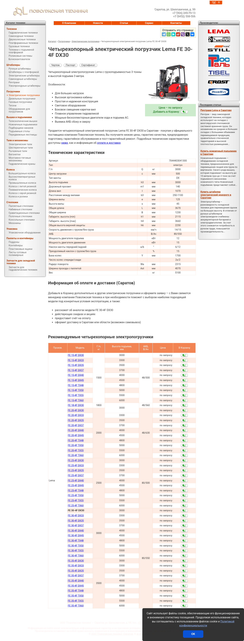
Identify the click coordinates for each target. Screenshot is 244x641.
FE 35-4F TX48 (76, 590)
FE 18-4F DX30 (76, 405)
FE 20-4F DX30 (76, 410)
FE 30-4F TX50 (76, 545)
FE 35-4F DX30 (76, 560)
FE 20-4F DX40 (76, 430)
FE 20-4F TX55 (76, 450)
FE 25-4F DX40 (76, 480)
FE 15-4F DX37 (76, 370)
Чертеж (55, 65)
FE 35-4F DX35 (76, 570)
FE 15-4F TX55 (76, 395)
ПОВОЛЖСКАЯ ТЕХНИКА (46, 11)
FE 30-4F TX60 (76, 555)
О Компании (69, 23)
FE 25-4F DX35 (76, 470)
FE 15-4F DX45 (76, 380)
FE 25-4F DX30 (76, 460)
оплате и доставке (109, 142)
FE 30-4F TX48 (76, 540)
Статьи (124, 23)
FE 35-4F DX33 (76, 565)
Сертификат (88, 65)
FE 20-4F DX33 (76, 415)
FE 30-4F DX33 (76, 515)
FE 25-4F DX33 (76, 465)
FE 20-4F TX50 (76, 445)
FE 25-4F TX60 (76, 505)
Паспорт (70, 65)
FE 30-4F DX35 (76, 520)
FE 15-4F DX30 (76, 355)
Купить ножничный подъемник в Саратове (218, 152)
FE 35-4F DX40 (76, 580)
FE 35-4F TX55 (76, 600)
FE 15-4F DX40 (76, 375)
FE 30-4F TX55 (76, 550)
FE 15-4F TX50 (76, 390)
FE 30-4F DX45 (76, 535)
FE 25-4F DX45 (76, 485)
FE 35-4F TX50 (76, 595)
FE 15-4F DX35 (76, 365)
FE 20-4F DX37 (76, 425)
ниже (64, 142)
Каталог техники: (16, 22)
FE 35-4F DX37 (76, 575)
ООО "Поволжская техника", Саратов (112, 634)
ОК (193, 634)
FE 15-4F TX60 (76, 400)
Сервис (149, 23)
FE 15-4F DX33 (76, 360)
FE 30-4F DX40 (76, 530)
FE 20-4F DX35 (76, 420)
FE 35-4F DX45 (76, 585)
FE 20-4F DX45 (76, 435)
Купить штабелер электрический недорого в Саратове (215, 194)
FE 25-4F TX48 (76, 490)
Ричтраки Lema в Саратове (215, 110)
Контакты (176, 23)
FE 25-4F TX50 (76, 495)
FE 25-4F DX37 (76, 475)
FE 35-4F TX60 (76, 605)
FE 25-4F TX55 (76, 500)
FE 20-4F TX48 (76, 440)
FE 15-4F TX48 (76, 385)
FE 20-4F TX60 (76, 455)
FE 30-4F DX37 (76, 525)
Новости (98, 23)
